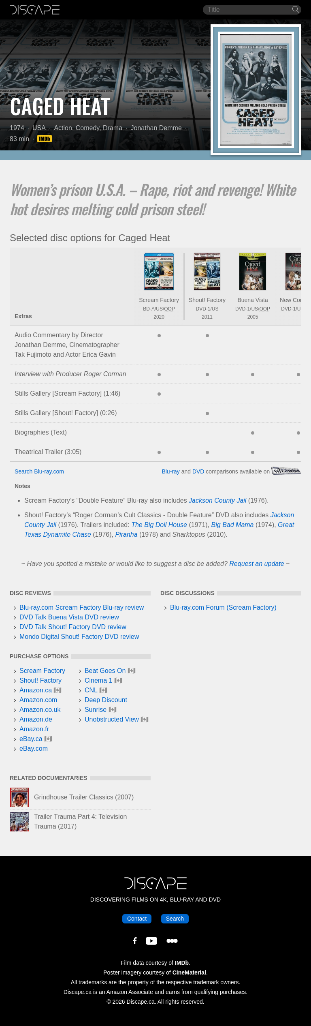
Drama (112, 127)
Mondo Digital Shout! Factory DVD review (79, 636)
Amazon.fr (34, 729)
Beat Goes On (105, 670)
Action (63, 127)
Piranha (126, 534)
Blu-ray (170, 471)
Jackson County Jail (217, 500)
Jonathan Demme (156, 127)
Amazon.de (35, 719)
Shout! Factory (207, 300)
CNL (91, 690)
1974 (17, 127)
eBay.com (33, 748)
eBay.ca (31, 738)
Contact (137, 918)
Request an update (256, 563)
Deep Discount (106, 699)
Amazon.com (38, 699)
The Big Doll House (159, 524)
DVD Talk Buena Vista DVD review (69, 617)
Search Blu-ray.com (39, 471)
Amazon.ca (35, 690)
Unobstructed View (112, 719)
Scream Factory (159, 300)
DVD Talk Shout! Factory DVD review (72, 626)
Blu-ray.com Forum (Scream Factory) (223, 607)
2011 (207, 317)
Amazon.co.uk (39, 709)
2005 (252, 317)
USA (39, 127)
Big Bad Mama (232, 524)
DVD (198, 471)
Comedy (87, 127)
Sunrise (96, 709)
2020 (158, 317)
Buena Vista (252, 300)
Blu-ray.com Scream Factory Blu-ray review (81, 607)
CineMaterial (189, 972)
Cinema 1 (98, 680)
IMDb (182, 963)
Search (175, 918)
